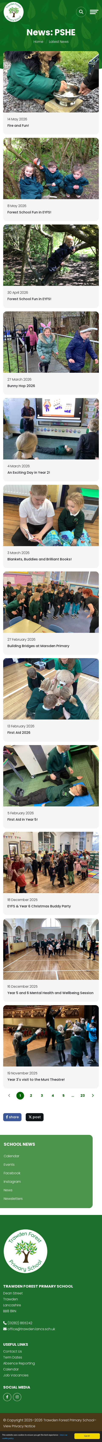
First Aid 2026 (18, 732)
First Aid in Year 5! (22, 819)
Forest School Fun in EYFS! (29, 212)
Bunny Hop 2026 (21, 385)
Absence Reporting (19, 1363)
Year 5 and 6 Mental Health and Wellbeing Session (50, 992)
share (12, 1117)
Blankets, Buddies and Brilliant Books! (39, 559)
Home (38, 41)
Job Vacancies (15, 1375)
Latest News (59, 41)
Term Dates (12, 1357)
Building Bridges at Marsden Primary (38, 645)
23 (83, 1095)
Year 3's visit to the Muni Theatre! (36, 1079)
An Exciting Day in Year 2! (28, 472)
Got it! (87, 1436)
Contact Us (12, 1351)
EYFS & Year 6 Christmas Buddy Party (39, 906)
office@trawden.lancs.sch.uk (31, 1329)
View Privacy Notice (19, 1426)
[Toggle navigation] (94, 12)
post (34, 1117)
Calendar (11, 1369)
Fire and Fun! (18, 125)
